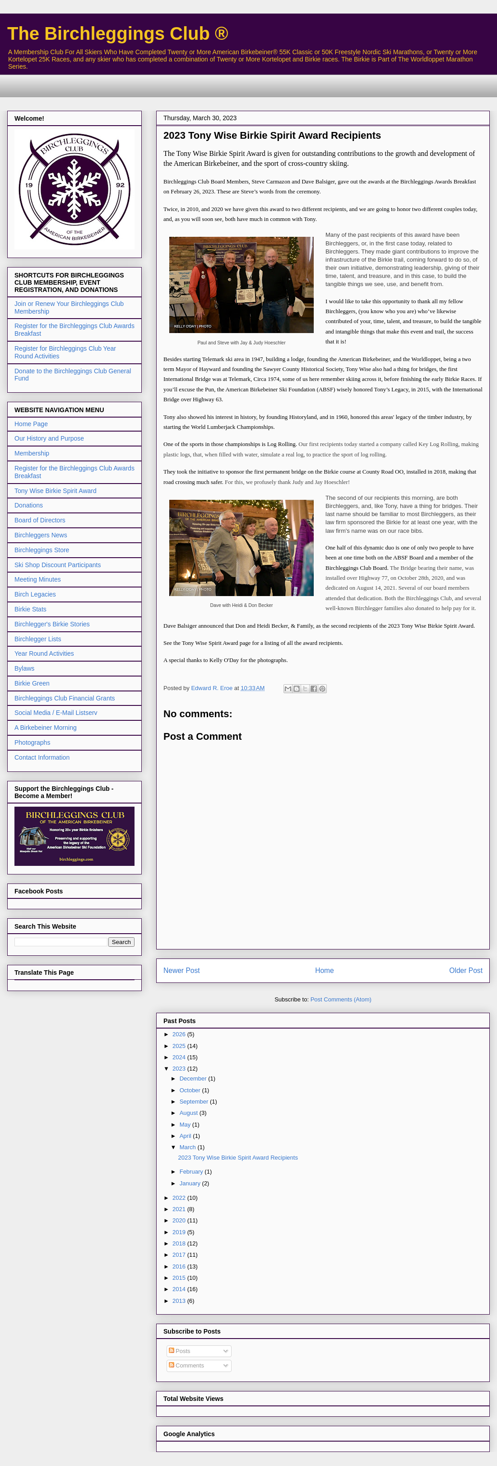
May (186, 1124)
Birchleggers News (40, 535)
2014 (179, 1289)
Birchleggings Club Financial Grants (64, 698)
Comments (186, 1365)
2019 (179, 1232)
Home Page (31, 424)
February (192, 1171)
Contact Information (42, 757)
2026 (179, 1034)
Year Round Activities (44, 653)
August (190, 1112)
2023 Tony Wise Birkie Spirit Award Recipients (237, 1157)
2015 (179, 1277)
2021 (179, 1209)
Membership (31, 453)
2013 (179, 1300)
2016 (179, 1266)
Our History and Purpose (49, 438)
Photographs (32, 742)
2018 (179, 1243)
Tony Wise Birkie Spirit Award (55, 490)
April (186, 1135)
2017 (179, 1254)
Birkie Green (32, 683)
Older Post (466, 970)
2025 (179, 1046)
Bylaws (24, 668)
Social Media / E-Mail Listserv (56, 712)
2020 (179, 1220)
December (194, 1078)
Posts (179, 1351)
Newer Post (181, 970)
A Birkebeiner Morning (45, 727)
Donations (28, 505)
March (189, 1147)
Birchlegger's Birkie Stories (52, 624)
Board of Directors (39, 520)
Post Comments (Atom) (341, 999)
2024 (179, 1057)
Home (324, 970)
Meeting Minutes (37, 579)
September (195, 1101)
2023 (179, 1068)
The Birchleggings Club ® (117, 33)
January (191, 1183)
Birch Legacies (35, 594)
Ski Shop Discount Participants (57, 565)
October (191, 1090)
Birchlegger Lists (37, 639)
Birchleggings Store (41, 550)
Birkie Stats (30, 609)
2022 (179, 1197)
